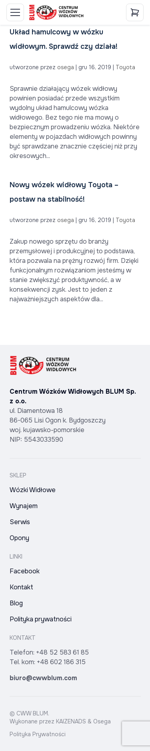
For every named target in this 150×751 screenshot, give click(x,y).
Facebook (25, 571)
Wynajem (24, 506)
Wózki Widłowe (33, 490)
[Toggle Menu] (15, 12)
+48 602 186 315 (61, 662)
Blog (16, 603)
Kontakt (21, 587)
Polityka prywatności (41, 619)
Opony (19, 538)
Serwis (20, 522)
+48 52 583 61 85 (62, 652)
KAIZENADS (71, 721)
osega (65, 67)
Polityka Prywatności (38, 734)
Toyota (125, 67)
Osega (102, 721)
